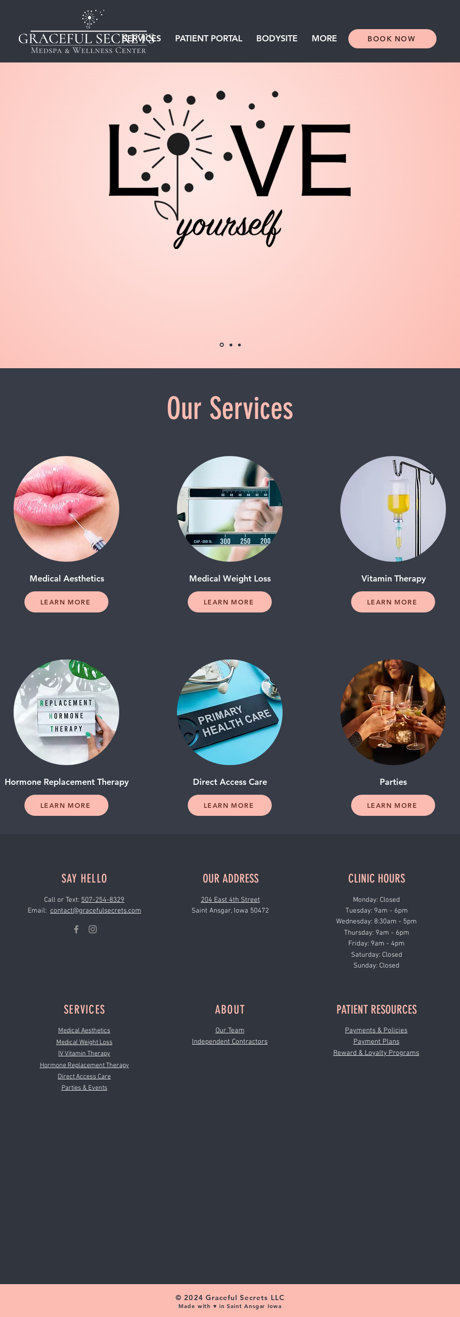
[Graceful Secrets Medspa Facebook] (76, 929)
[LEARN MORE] (66, 601)
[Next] (407, 215)
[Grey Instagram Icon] (92, 929)
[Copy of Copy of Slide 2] (231, 344)
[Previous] (53, 215)
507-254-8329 (102, 900)
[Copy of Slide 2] (239, 344)
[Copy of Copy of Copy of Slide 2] (222, 345)
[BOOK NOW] (392, 38)
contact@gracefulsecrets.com (95, 910)
